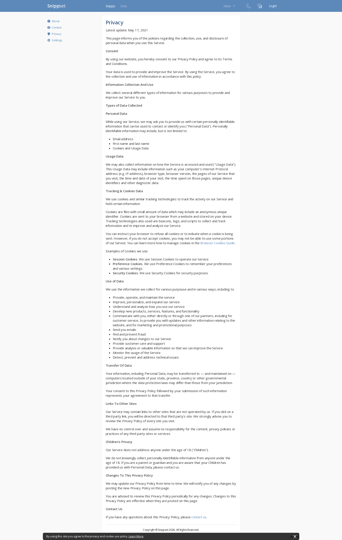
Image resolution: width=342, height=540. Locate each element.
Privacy (54, 34)
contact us (198, 517)
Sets (123, 6)
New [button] (227, 6)
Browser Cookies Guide (217, 243)
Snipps (110, 6)
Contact (54, 27)
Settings (54, 40)
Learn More (136, 536)
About (53, 21)
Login (273, 6)
